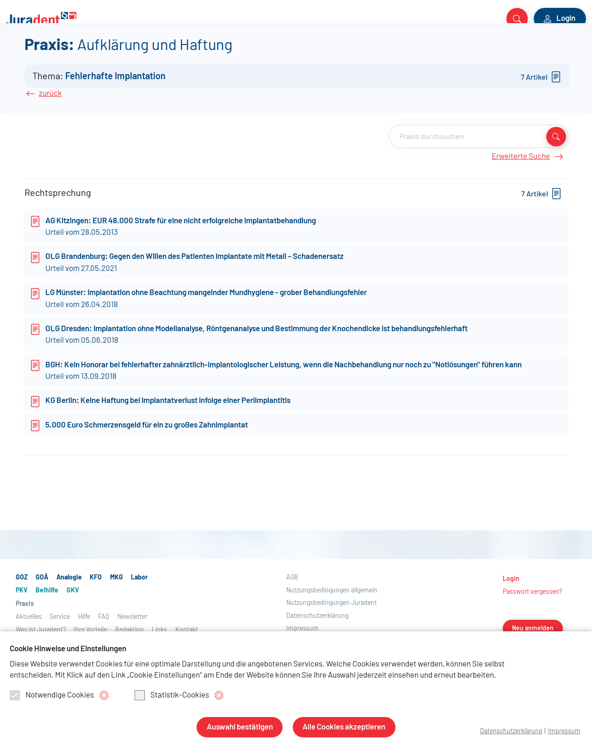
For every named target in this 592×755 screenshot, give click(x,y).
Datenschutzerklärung (508, 731)
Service (379, 52)
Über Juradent (428, 52)
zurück (50, 145)
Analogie (70, 52)
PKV (191, 52)
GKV (251, 52)
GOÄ (38, 52)
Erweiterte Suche (527, 208)
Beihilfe (221, 52)
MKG (126, 52)
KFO (102, 52)
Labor (153, 52)
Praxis (291, 52)
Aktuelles (340, 52)
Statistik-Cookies (172, 697)
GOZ (14, 52)
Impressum (563, 731)
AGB (292, 629)
